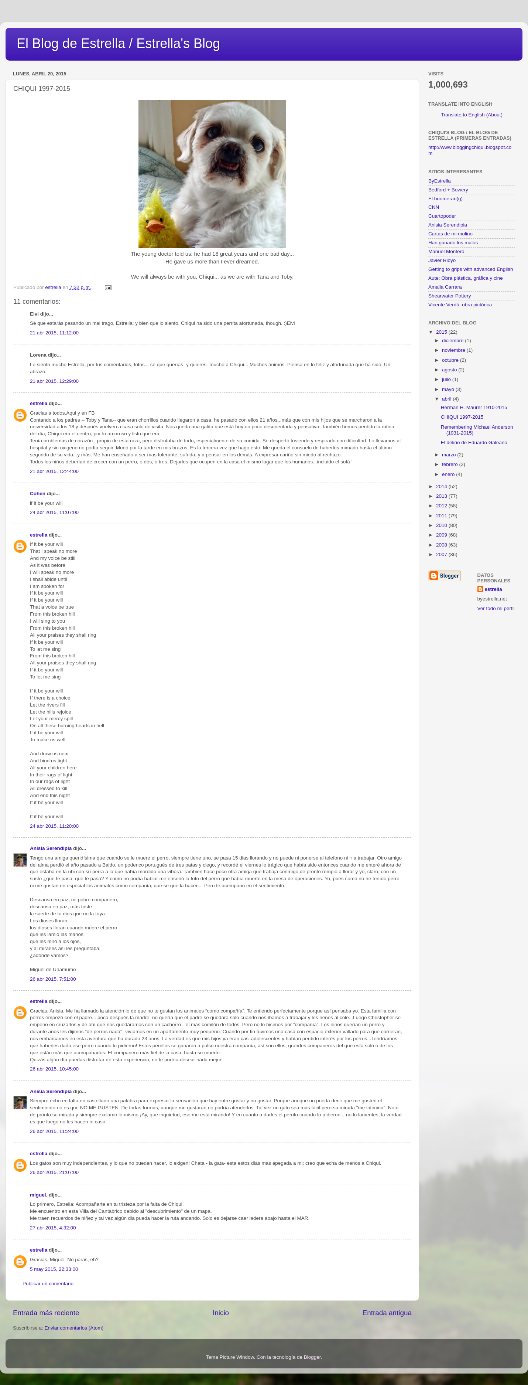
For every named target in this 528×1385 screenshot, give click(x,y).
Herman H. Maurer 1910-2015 (474, 407)
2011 (442, 515)
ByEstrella (439, 181)
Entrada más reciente (46, 1313)
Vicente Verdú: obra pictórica (460, 304)
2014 (442, 486)
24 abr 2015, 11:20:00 (54, 826)
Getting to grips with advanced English (470, 269)
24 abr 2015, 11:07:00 (54, 512)
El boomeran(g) (445, 198)
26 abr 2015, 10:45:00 (54, 1069)
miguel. (38, 1195)
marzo (449, 454)
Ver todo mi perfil (496, 608)
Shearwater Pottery (449, 296)
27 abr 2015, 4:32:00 (53, 1228)
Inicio (221, 1313)
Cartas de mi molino (450, 233)
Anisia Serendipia (51, 848)
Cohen (37, 493)
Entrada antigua (387, 1313)
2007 (442, 554)
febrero (450, 464)
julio (447, 379)
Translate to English (463, 115)
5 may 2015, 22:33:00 (54, 1269)
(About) (494, 115)
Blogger (312, 1357)
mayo (449, 389)
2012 (442, 505)
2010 (442, 525)
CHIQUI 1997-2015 (462, 417)
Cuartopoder (442, 216)
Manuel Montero (446, 251)
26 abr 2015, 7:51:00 (53, 979)
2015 (442, 332)
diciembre (453, 340)
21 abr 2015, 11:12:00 (54, 333)
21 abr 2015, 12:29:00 (54, 381)
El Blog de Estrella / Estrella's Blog (118, 43)
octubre (451, 360)
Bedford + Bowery (448, 190)
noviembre (454, 350)
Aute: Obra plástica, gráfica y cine (465, 278)
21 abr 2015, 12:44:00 (54, 471)
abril (447, 399)
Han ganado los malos (453, 242)
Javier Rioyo (442, 260)
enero (449, 474)
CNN (433, 207)
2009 (442, 535)
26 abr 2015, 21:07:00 (54, 1172)
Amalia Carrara (445, 287)
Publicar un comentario (48, 1283)
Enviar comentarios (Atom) (74, 1328)
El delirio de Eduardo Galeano (474, 442)
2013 (442, 496)
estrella (38, 403)
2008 (442, 545)
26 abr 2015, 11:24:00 (54, 1131)
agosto (450, 369)
